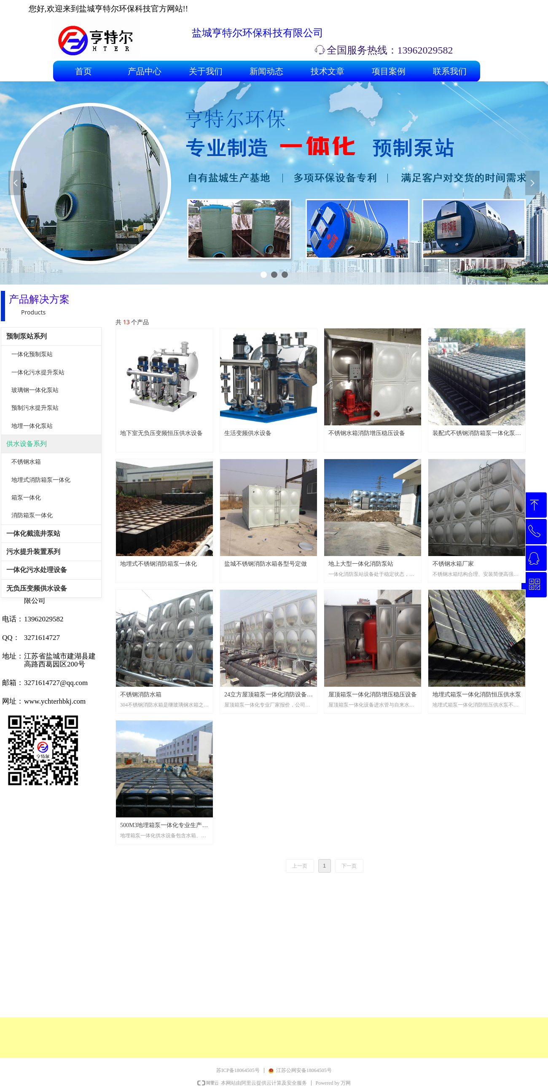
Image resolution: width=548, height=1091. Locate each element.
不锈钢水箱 (26, 462)
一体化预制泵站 (32, 354)
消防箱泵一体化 (32, 515)
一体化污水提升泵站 (37, 372)
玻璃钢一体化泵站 (35, 390)
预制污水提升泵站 (35, 408)
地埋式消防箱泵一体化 (40, 480)
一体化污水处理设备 (36, 569)
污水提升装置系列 (33, 551)
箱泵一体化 (26, 497)
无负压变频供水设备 (36, 588)
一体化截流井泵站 (33, 533)
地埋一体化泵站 (32, 426)
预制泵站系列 (26, 336)
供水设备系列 (26, 443)
